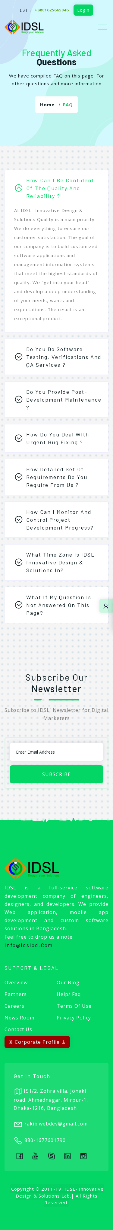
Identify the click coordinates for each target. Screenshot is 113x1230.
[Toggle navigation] (102, 27)
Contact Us (18, 1029)
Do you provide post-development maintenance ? (64, 399)
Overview (16, 982)
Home (47, 105)
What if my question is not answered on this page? (58, 605)
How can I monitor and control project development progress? (60, 520)
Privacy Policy (74, 1017)
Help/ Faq (69, 994)
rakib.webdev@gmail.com (56, 1123)
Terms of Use (74, 1006)
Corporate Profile (37, 1042)
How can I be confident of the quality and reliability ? (60, 188)
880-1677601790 (45, 1140)
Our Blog (68, 982)
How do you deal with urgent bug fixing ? (57, 438)
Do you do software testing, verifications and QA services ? (64, 357)
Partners (16, 994)
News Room (19, 1017)
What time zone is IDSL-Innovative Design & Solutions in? (62, 562)
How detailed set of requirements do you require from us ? (56, 477)
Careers (14, 1006)
